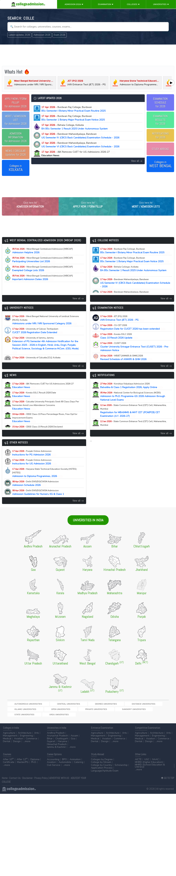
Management (10, 738)
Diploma (34, 762)
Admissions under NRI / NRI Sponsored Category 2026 (45, 327)
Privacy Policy (41, 780)
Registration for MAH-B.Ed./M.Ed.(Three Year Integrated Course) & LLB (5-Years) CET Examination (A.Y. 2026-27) (135, 434)
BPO (64, 762)
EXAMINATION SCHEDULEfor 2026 (160, 102)
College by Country (101, 767)
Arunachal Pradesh (57, 738)
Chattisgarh (61, 741)
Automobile (65, 765)
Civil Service (53, 767)
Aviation (18, 741)
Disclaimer (27, 780)
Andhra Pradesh (56, 735)
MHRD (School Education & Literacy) (150, 768)
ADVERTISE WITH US (59, 780)
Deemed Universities (75, 711)
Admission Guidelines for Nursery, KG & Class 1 (41, 499)
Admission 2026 (74, 4)
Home (5, 780)
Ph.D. (33, 765)
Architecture (24, 735)
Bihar (50, 741)
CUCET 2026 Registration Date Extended (37, 338)
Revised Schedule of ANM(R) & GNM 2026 (126, 364)
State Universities (69, 717)
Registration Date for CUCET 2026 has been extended (133, 334)
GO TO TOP (167, 780)
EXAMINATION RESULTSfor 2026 (160, 120)
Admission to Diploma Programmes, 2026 (44, 480)
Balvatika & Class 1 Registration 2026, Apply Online (131, 392)
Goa (73, 741)
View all (136, 161)
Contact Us (15, 780)
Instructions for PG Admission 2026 (34, 460)
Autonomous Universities (22, 711)
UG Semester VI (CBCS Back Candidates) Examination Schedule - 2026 (80, 144)
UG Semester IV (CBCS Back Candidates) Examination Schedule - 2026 (80, 135)
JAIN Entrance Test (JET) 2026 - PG (122, 325)
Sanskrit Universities (44, 717)
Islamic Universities (127, 711)
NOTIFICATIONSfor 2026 (160, 135)
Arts (36, 735)
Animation (75, 762)
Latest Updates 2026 (19, 34)
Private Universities (19, 717)
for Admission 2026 (15, 102)
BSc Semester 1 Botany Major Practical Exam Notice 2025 (73, 118)
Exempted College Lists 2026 (42, 276)
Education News (43, 392)
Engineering (26, 738)
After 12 (22, 762)
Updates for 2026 (16, 152)
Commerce (31, 741)
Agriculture (9, 735)
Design (17, 744)
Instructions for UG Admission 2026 (34, 469)
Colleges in (16, 168)
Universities (161, 4)
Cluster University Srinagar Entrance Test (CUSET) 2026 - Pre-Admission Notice (134, 354)
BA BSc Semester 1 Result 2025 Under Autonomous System (74, 126)
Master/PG (22, 765)
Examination (105, 4)
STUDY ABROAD (160, 149)
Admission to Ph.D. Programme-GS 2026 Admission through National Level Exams (132, 403)
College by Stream (101, 765)
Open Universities (150, 711)
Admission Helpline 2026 (42, 258)
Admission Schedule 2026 (35, 490)
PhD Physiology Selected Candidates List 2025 (40, 366)
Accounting (53, 762)
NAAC (155, 762)
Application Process (102, 770)
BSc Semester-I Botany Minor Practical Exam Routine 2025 (73, 109)
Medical (7, 741)
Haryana (62, 744)
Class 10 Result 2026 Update (119, 343)
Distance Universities (101, 711)
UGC (146, 762)
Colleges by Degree (102, 762)
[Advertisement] (88, 54)
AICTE (138, 762)
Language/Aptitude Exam (104, 773)
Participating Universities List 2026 (42, 267)
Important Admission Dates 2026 (42, 284)
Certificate (8, 765)
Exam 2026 (59, 34)
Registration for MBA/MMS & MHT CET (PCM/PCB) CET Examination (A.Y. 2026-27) (133, 418)
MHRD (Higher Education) (149, 765)
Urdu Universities (92, 717)
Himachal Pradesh (57, 747)
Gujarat (51, 744)
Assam (74, 738)
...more (26, 744)
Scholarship (121, 767)
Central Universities (50, 711)
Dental (6, 744)
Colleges (133, 4)
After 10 (8, 762)
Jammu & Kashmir (56, 750)
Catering (78, 765)
